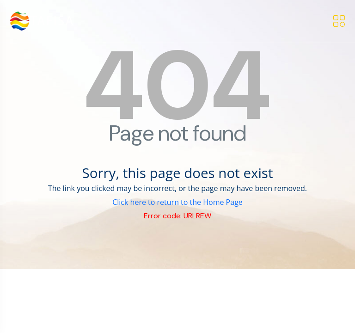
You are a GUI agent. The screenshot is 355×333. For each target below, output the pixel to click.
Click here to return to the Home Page (177, 202)
